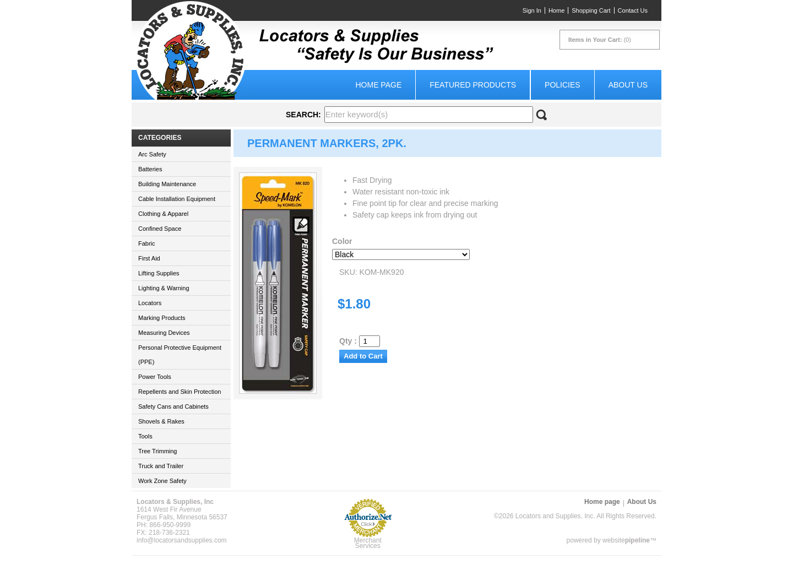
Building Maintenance (167, 184)
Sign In (532, 10)
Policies (562, 84)
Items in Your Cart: (595, 39)
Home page (378, 84)
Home (556, 10)
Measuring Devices (164, 332)
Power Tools (154, 376)
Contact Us (633, 10)
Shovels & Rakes (161, 421)
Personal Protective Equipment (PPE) (179, 354)
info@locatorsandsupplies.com (182, 540)
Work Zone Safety (162, 481)
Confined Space (159, 228)
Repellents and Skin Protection (179, 391)
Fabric (146, 243)
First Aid (149, 258)
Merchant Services (368, 543)
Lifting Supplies (159, 273)
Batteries (150, 169)
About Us (628, 84)
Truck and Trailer (160, 466)
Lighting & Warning (163, 288)
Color (342, 241)
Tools (145, 436)
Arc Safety (152, 154)
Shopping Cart (591, 10)
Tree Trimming (157, 451)
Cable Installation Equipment (176, 199)
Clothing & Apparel (163, 213)
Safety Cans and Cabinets (173, 406)
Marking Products (162, 317)
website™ (629, 540)
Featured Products (473, 84)
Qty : (359, 341)
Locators (149, 303)
